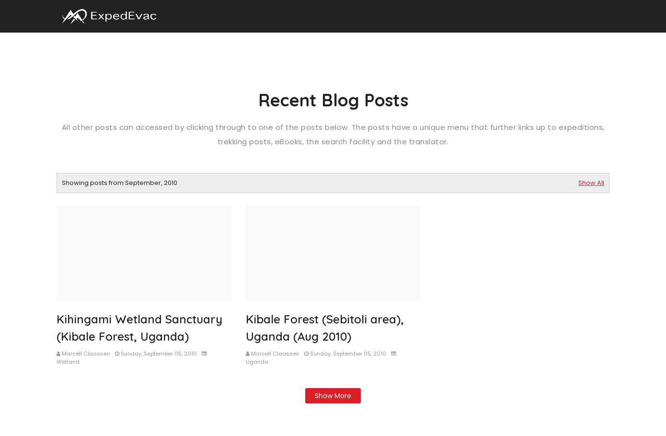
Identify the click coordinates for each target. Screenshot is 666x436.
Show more (333, 396)
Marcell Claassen (86, 353)
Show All (591, 182)
